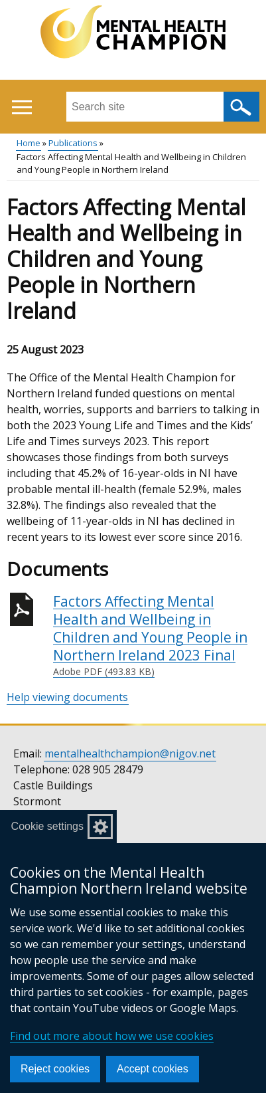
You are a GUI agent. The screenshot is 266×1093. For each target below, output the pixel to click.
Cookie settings (47, 826)
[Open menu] (21, 107)
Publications (73, 143)
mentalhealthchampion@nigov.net (130, 753)
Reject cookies (55, 1068)
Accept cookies (152, 1068)
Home (28, 143)
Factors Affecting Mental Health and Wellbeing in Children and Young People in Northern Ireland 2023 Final (156, 635)
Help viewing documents (67, 697)
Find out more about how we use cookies (112, 1036)
